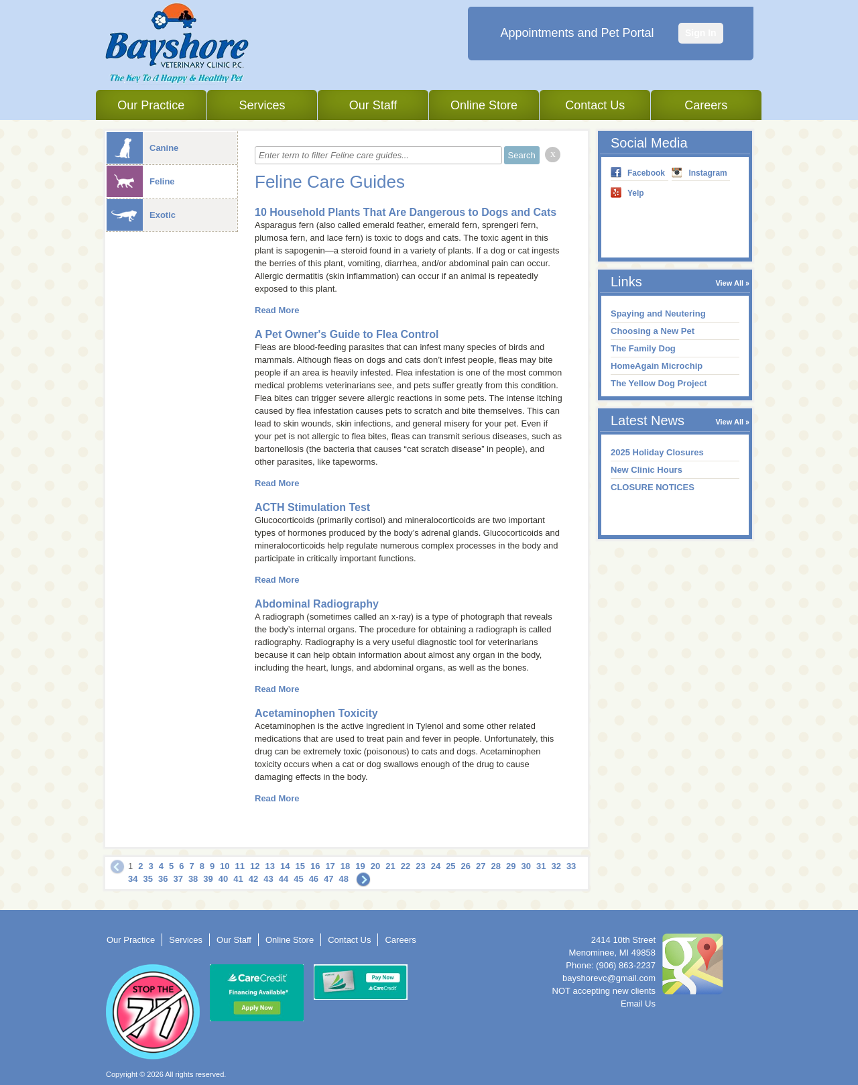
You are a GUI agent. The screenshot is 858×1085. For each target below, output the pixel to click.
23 (420, 866)
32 (555, 866)
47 (328, 879)
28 (496, 866)
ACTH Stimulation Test (312, 507)
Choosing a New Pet (652, 331)
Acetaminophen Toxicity (316, 713)
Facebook (646, 173)
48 (344, 879)
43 (268, 879)
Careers (705, 105)
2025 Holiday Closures (657, 452)
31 (541, 866)
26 (466, 866)
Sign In (701, 32)
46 (313, 879)
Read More (277, 310)
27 (480, 866)
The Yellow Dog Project (659, 383)
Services (262, 105)
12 (254, 866)
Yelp (635, 193)
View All (729, 283)
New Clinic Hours (646, 470)
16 (315, 866)
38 (193, 879)
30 (525, 866)
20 (375, 866)
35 (147, 879)
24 (435, 866)
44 (283, 879)
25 (450, 866)
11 (240, 866)
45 (298, 879)
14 (285, 866)
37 (177, 879)
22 (405, 866)
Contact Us (595, 105)
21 (390, 866)
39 (207, 879)
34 (132, 879)
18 (345, 866)
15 (299, 866)
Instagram (707, 173)
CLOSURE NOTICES (652, 487)
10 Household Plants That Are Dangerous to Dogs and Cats (405, 212)
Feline (141, 181)
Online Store (483, 105)
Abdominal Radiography (317, 604)
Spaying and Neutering (658, 313)
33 (571, 866)
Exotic (141, 215)
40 (223, 879)
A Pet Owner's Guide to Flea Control (346, 334)
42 (253, 879)
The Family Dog (643, 348)
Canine (142, 148)
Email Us (638, 1003)
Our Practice (150, 105)
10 (224, 866)
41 (238, 879)
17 (329, 866)
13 (270, 866)
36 (163, 879)
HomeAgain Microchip (656, 366)
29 (510, 866)
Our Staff (373, 105)
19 (360, 866)
